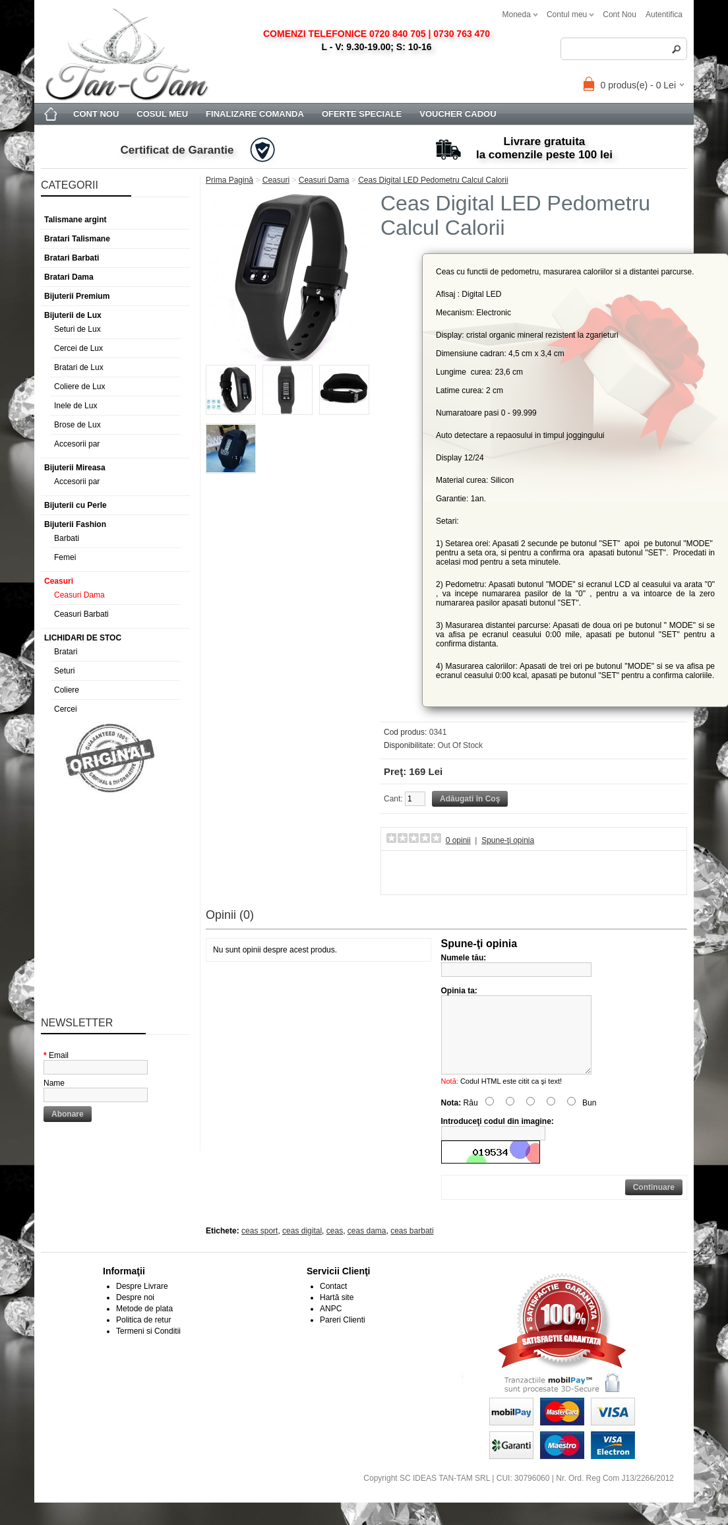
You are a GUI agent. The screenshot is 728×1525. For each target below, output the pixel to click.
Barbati (66, 538)
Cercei (65, 709)
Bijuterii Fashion (75, 524)
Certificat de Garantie (177, 150)
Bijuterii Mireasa (75, 467)
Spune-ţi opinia (507, 840)
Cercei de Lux (78, 348)
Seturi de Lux (77, 329)
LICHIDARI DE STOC (82, 637)
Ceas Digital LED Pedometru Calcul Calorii (433, 180)
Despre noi (135, 1313)
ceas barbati (411, 1246)
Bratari (65, 651)
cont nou (619, 14)
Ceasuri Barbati (81, 614)
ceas (334, 1246)
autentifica (664, 14)
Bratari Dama (69, 277)
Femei (65, 557)
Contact (333, 1302)
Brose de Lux (77, 424)
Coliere (66, 690)
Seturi (64, 670)
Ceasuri (58, 581)
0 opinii (458, 840)
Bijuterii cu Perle (75, 505)
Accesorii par (77, 444)
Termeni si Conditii (148, 1347)
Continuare (654, 1203)
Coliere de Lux (79, 386)
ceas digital (302, 1246)
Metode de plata (144, 1324)
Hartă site (336, 1313)
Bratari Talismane (77, 238)
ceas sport (259, 1246)
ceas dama (367, 1246)
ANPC (331, 1324)
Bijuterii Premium (76, 296)
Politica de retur (143, 1335)
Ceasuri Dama (79, 595)
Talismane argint (75, 219)
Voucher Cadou (457, 114)
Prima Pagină (229, 180)
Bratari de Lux (79, 367)
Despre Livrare (142, 1302)
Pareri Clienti (342, 1335)
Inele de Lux (75, 405)
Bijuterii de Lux (73, 315)
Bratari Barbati (71, 258)
